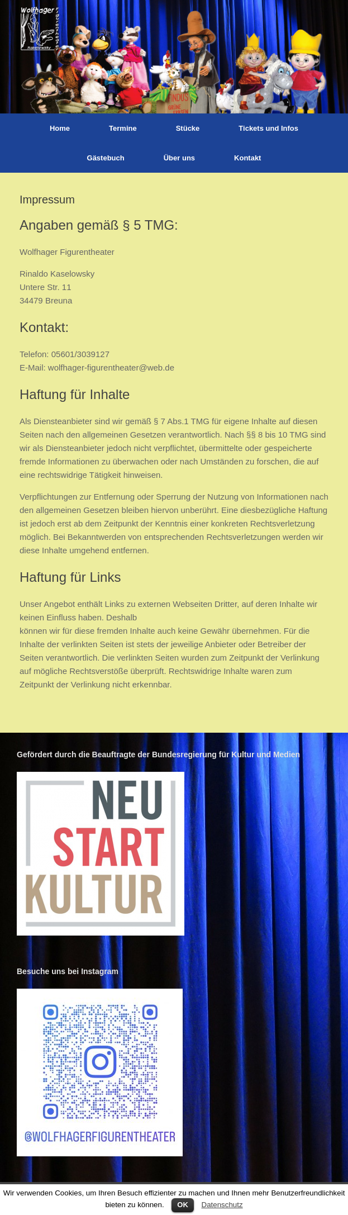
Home (60, 128)
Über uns (179, 158)
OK (182, 1204)
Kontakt (247, 158)
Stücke (188, 128)
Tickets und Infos (268, 128)
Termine (123, 128)
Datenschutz (222, 1204)
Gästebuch (106, 158)
